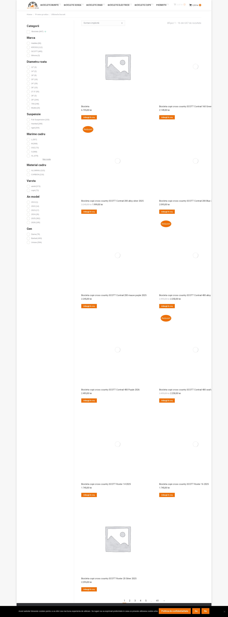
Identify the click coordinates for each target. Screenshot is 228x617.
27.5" (35, 97)
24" (34, 89)
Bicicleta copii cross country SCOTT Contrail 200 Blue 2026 (187, 206)
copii (35, 195)
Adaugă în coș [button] (89, 123)
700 (35, 109)
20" (34, 85)
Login (180, 3)
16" (34, 80)
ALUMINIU (38, 176)
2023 (35, 215)
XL (34, 161)
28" (34, 101)
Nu (205, 611)
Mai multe (47, 164)
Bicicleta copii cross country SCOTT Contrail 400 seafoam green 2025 (192, 395)
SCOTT (36, 56)
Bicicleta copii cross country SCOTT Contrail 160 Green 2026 (188, 111)
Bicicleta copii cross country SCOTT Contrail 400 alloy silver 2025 (190, 300)
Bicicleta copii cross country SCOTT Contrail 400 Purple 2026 (110, 395)
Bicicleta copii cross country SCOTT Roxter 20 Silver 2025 (108, 583)
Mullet (35, 113)
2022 (35, 211)
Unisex (36, 247)
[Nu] (224, 611)
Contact (172, 3)
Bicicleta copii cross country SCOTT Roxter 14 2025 (106, 489)
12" (34, 72)
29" (35, 105)
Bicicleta (85, 111)
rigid (35, 133)
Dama (35, 239)
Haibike (36, 48)
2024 (35, 219)
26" (34, 93)
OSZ (35, 153)
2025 (35, 224)
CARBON (37, 180)
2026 (35, 228)
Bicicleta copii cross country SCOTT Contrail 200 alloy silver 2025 (112, 206)
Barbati (36, 243)
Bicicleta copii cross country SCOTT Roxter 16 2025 (184, 489)
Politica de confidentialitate (174, 611)
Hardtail (36, 129)
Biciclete (37, 37)
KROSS (37, 52)
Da (196, 611)
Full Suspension (40, 125)
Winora (35, 61)
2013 (34, 207)
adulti (35, 191)
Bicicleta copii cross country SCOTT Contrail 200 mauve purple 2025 (113, 300)
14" (34, 76)
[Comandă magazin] (103, 28)
